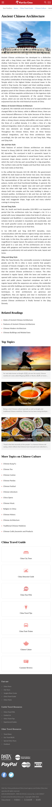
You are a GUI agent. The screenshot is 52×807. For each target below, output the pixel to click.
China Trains (8, 700)
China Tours (7, 686)
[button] (26, 2)
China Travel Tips (9, 719)
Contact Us (7, 715)
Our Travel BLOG (9, 737)
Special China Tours (10, 741)
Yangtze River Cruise (10, 693)
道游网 (38, 800)
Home (16, 8)
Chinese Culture (40, 8)
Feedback (7, 744)
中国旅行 (17, 800)
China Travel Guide (26, 8)
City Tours (7, 690)
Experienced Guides (10, 722)
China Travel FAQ (9, 712)
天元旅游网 (28, 800)
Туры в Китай (5, 800)
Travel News (8, 734)
